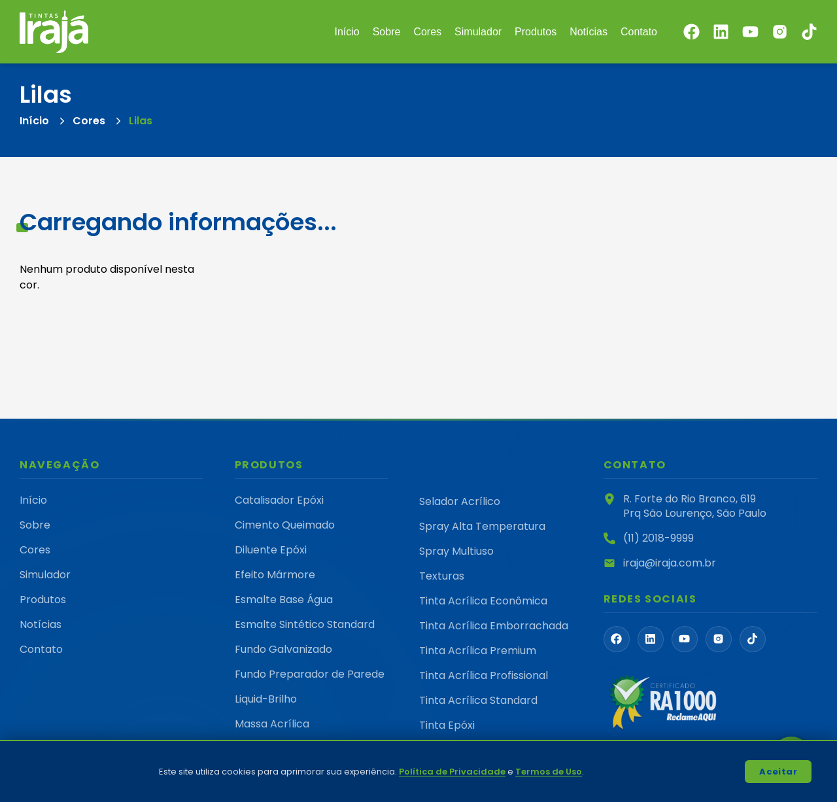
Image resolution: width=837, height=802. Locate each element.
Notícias (588, 31)
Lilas (140, 120)
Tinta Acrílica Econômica (483, 600)
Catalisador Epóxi (279, 500)
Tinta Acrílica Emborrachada (493, 625)
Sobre (387, 31)
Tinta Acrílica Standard (478, 700)
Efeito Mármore (275, 574)
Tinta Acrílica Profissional (483, 675)
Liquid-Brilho (266, 698)
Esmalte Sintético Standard (305, 624)
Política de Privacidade (452, 771)
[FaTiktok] (753, 639)
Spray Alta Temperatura (482, 526)
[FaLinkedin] (651, 639)
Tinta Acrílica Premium (477, 650)
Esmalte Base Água (284, 599)
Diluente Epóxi (271, 549)
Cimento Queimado (285, 524)
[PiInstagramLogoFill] (719, 639)
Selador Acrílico (459, 501)
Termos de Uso (548, 771)
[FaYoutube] (685, 639)
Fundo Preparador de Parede (309, 674)
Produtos (535, 31)
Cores (427, 31)
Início (346, 31)
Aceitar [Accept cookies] (778, 771)
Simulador (478, 31)
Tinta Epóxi (447, 725)
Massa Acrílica (272, 723)
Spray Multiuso (456, 551)
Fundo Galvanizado (283, 649)
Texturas (441, 576)
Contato (639, 31)
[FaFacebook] (617, 639)
